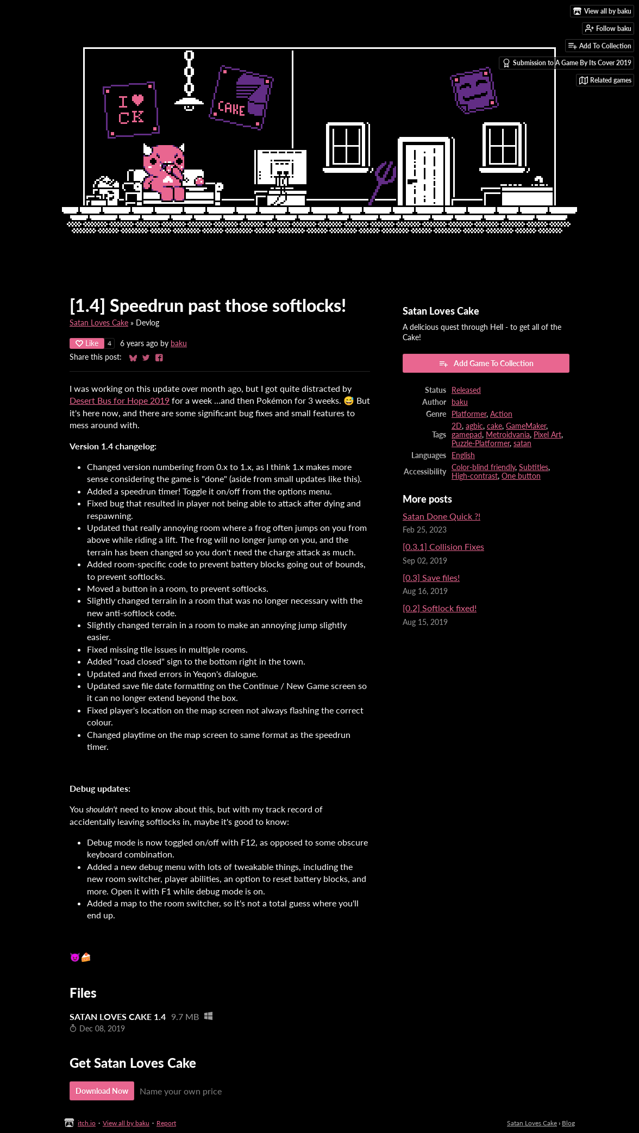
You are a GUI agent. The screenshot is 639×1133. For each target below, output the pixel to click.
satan (522, 443)
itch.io (87, 1123)
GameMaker (526, 426)
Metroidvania (508, 434)
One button (521, 476)
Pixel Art (547, 434)
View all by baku (126, 1123)
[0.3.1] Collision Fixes (443, 546)
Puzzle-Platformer (481, 443)
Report (166, 1123)
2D (457, 426)
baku (179, 343)
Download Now (102, 1091)
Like (87, 343)
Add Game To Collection (486, 363)
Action (501, 414)
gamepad (467, 434)
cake (494, 426)
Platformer (469, 414)
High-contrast (475, 476)
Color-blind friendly (483, 467)
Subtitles (533, 467)
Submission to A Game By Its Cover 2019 (566, 63)
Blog (568, 1123)
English (463, 455)
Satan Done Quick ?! (441, 516)
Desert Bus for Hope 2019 (120, 400)
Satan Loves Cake (99, 322)
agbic (474, 426)
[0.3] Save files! (431, 577)
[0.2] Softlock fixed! (440, 608)
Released (466, 390)
